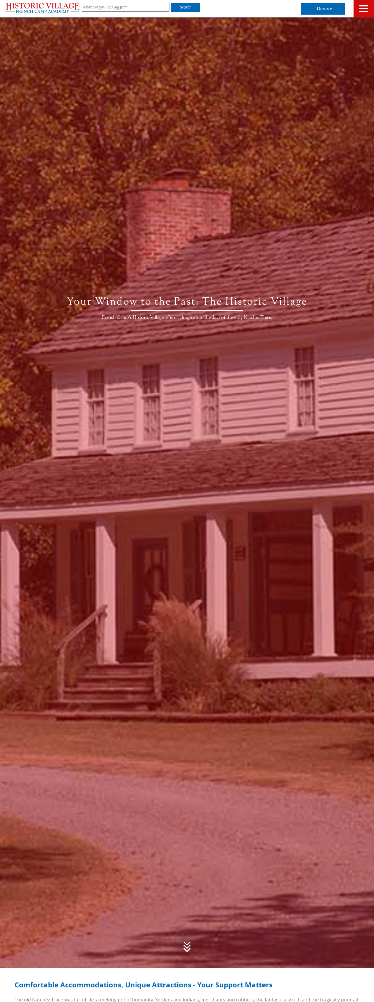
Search (185, 7)
